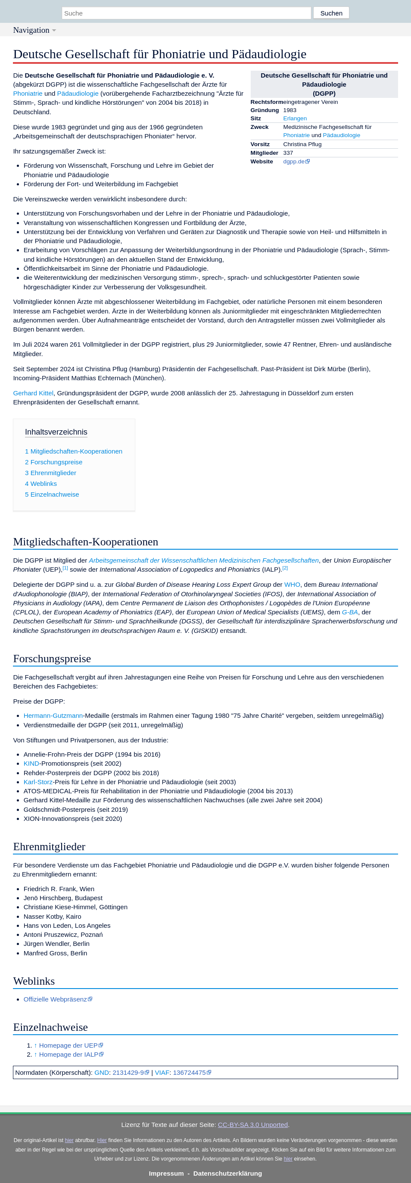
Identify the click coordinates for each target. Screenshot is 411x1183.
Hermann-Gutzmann (53, 715)
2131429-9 (128, 1072)
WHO (292, 584)
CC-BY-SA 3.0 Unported (253, 1124)
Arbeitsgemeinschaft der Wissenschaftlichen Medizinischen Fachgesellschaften (204, 560)
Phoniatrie (296, 135)
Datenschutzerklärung (227, 1173)
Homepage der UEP (68, 1045)
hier (69, 1140)
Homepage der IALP (69, 1054)
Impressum (166, 1173)
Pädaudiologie (342, 135)
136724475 (189, 1072)
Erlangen (295, 118)
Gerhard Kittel (33, 393)
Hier (102, 1140)
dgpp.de (294, 161)
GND (101, 1072)
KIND (31, 763)
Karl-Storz (38, 782)
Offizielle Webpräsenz (55, 999)
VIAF (162, 1072)
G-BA (350, 612)
